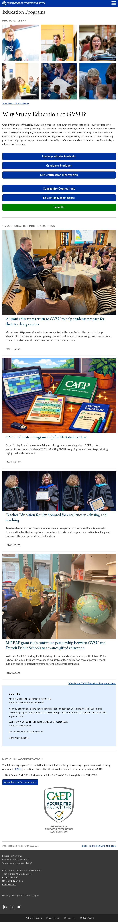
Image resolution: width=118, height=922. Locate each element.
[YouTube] (19, 907)
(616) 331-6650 (10, 877)
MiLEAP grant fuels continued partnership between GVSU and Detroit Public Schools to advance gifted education (55, 645)
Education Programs (24, 11)
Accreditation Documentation (20, 782)
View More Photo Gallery (16, 103)
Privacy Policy (53, 918)
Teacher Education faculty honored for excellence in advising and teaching (56, 517)
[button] (113, 3)
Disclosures (70, 918)
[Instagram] (12, 907)
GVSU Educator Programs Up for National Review (46, 437)
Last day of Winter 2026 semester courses (38, 722)
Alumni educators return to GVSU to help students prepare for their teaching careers (55, 321)
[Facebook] (5, 907)
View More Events (19, 737)
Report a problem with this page (99, 845)
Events (14, 693)
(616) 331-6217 (10, 881)
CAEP (18, 769)
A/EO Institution (34, 918)
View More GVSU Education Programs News (92, 683)
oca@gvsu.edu (9, 884)
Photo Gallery (14, 20)
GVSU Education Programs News (28, 226)
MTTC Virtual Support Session (30, 699)
